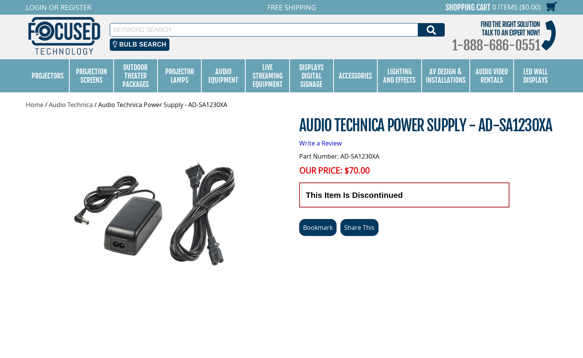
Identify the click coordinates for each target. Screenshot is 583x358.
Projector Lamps (179, 75)
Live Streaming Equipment (268, 76)
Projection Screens (91, 75)
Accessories (355, 76)
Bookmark (318, 227)
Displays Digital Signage (311, 76)
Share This (359, 227)
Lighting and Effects (399, 75)
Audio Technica (71, 104)
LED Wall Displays (535, 75)
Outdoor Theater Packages (135, 76)
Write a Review (320, 143)
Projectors (48, 76)
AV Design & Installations (446, 75)
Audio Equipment (223, 75)
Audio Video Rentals (492, 75)
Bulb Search (139, 44)
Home (35, 104)
